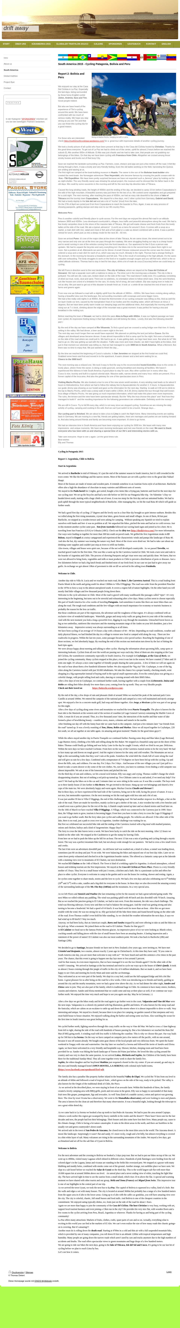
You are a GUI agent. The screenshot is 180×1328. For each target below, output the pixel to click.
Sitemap (29, 1272)
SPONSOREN (28, 119)
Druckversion (16, 1272)
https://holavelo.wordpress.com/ (107, 688)
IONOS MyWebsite (43, 1281)
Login (169, 1272)
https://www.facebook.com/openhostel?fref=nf (81, 1069)
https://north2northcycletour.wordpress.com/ (84, 141)
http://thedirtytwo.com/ (142, 530)
